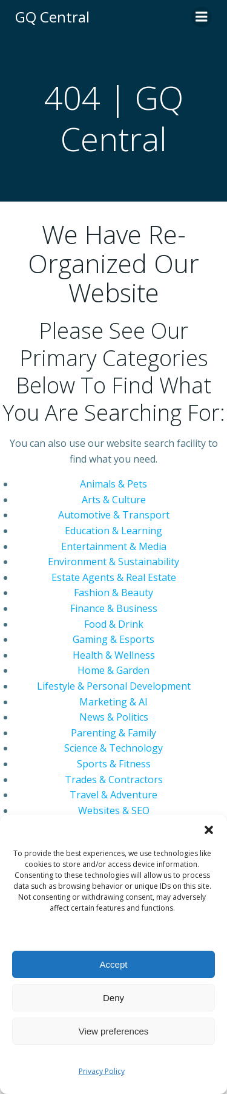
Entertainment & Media (113, 546)
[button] (209, 830)
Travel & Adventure (113, 794)
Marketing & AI (113, 701)
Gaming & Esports (113, 639)
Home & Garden (113, 670)
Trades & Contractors (114, 779)
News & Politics (113, 717)
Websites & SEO (114, 810)
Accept (114, 964)
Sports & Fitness (114, 763)
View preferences (114, 1031)
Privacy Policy (102, 1071)
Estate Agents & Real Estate (113, 577)
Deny (113, 998)
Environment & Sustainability (113, 561)
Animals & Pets (113, 484)
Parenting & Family (113, 732)
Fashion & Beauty (113, 592)
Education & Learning (113, 530)
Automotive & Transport (113, 515)
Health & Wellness (114, 655)
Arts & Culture (114, 499)
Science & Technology (113, 748)
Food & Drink (113, 624)
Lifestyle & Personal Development (114, 686)
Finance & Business (113, 608)
